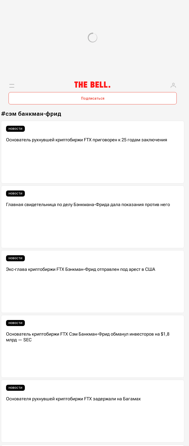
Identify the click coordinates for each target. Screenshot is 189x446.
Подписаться (92, 98)
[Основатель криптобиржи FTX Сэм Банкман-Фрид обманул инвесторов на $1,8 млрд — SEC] (92, 346)
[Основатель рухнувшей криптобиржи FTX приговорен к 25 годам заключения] (92, 152)
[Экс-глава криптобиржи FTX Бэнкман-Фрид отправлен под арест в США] (92, 281)
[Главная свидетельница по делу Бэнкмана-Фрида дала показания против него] (92, 216)
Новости (15, 129)
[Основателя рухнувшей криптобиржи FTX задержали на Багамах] (92, 411)
